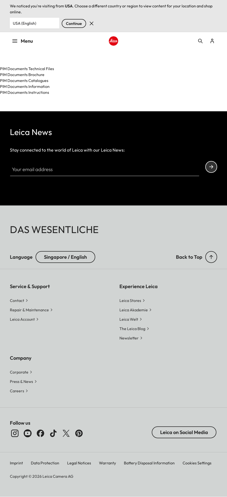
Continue (74, 23)
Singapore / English (65, 257)
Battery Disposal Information (149, 462)
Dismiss (92, 23)
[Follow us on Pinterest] (79, 433)
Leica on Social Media (184, 432)
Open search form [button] (200, 41)
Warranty (107, 462)
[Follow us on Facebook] (40, 433)
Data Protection (45, 462)
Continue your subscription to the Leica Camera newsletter (211, 167)
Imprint (16, 462)
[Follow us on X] (66, 433)
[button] (211, 257)
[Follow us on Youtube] (28, 433)
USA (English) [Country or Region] (24, 23)
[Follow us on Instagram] (15, 433)
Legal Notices (79, 462)
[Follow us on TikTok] (53, 433)
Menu (22, 41)
